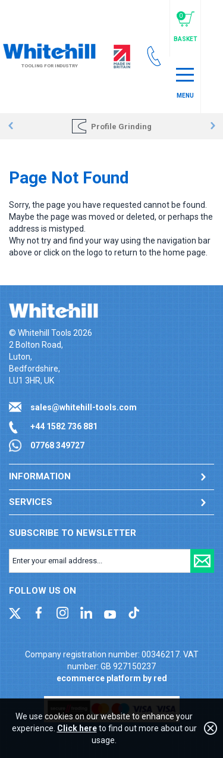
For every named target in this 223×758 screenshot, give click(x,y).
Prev (10, 126)
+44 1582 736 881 (64, 426)
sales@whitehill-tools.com (83, 407)
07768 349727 (57, 445)
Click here (77, 728)
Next (212, 126)
